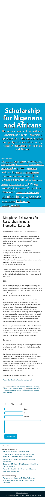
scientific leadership (27, 390)
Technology (23, 201)
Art (15, 161)
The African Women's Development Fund (16, 451)
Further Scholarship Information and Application (18, 380)
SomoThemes (25, 495)
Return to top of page (22, 493)
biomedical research (34, 388)
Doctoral (31, 165)
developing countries (22, 165)
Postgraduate (34, 188)
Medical (39, 180)
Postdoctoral (21, 188)
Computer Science (8, 165)
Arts (18, 162)
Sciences (35, 197)
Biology (23, 162)
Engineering (20, 168)
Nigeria (22, 185)
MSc (10, 185)
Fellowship (33, 169)
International (6, 176)
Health (19, 173)
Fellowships (8, 172)
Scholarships (10, 197)
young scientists (7, 392)
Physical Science (17, 388)
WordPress (33, 495)
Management (8, 179)
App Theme (16, 495)
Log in (39, 495)
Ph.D (26, 185)
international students (22, 176)
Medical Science (7, 388)
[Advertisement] (22, 18)
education (6, 168)
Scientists (36, 390)
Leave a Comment (32, 231)
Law (36, 176)
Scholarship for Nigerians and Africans (22, 118)
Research (8, 192)
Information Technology (32, 386)
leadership (13, 390)
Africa (3, 162)
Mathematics (30, 180)
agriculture (10, 162)
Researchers (21, 193)
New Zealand (16, 185)
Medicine (4, 185)
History (26, 173)
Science (25, 197)
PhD (31, 184)
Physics (12, 188)
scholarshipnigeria (8, 231)
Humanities (34, 173)
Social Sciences (8, 201)
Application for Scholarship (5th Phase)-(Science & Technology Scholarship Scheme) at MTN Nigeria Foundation (19, 480)
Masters (20, 180)
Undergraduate (10, 205)
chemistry (39, 162)
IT (33, 176)
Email (25, 413)
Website (26, 417)
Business (31, 161)
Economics (39, 164)
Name (26, 409)
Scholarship (32, 192)
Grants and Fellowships (19, 386)
